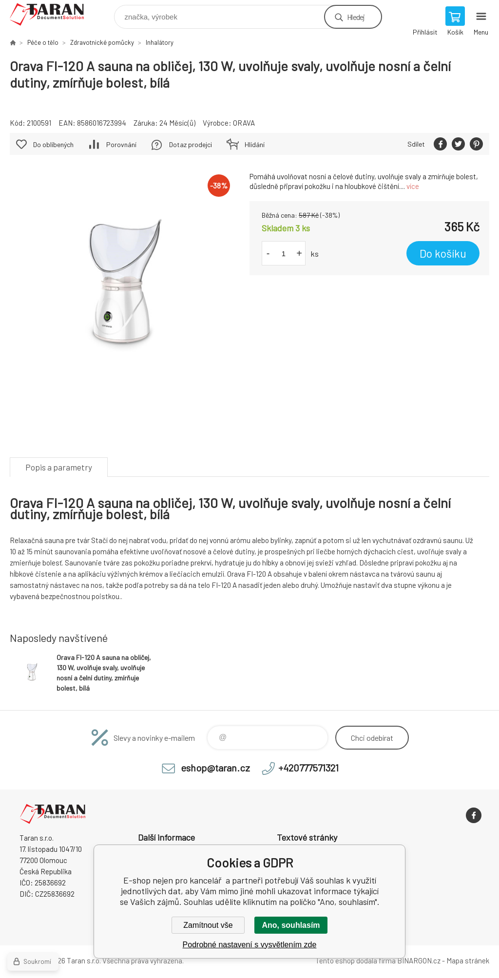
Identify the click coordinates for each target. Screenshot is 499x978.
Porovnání (121, 144)
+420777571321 (308, 767)
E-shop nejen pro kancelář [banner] (53, 14)
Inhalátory (159, 42)
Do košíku (443, 253)
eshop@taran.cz (215, 767)
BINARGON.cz (419, 960)
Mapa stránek (467, 960)
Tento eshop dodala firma (355, 960)
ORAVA (244, 122)
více (412, 186)
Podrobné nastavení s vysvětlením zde (250, 944)
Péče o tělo (42, 42)
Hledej (356, 16)
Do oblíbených (53, 144)
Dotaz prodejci (190, 144)
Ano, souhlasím (291, 925)
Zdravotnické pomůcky (102, 42)
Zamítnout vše (207, 925)
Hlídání (255, 144)
